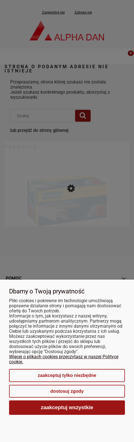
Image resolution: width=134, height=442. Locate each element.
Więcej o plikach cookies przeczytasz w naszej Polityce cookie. (63, 359)
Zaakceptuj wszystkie (67, 407)
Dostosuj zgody (67, 391)
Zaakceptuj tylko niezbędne (67, 375)
